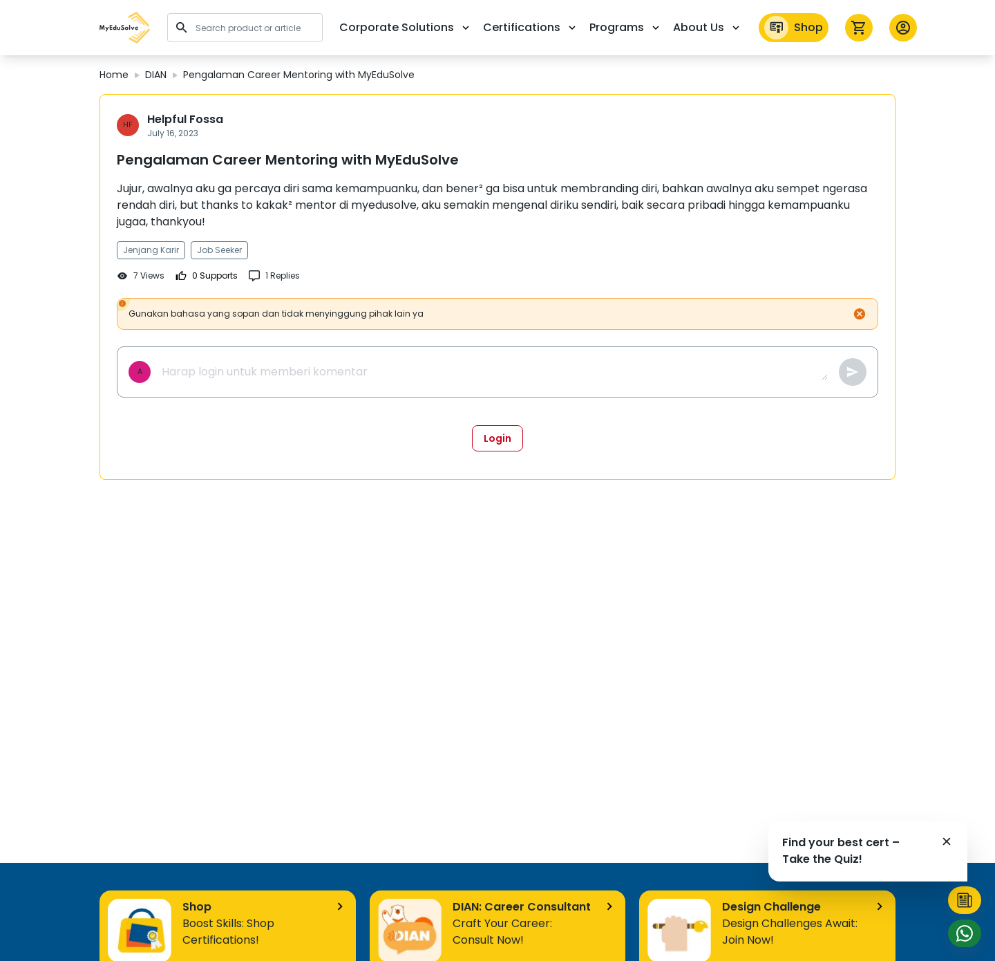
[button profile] (903, 27)
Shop (793, 27)
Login (497, 438)
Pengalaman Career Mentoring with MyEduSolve (299, 75)
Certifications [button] (530, 27)
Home (114, 75)
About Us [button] (707, 27)
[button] (125, 27)
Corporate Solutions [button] (405, 27)
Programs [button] (625, 27)
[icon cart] (859, 27)
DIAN (156, 75)
